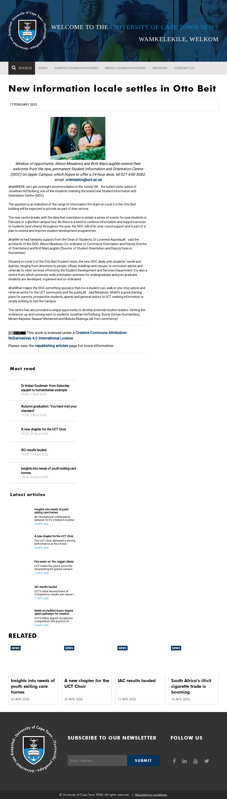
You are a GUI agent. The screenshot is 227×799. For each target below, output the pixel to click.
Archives (160, 68)
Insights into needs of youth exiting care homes (48, 471)
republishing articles (51, 345)
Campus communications (76, 68)
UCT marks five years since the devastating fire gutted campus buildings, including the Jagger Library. (53, 568)
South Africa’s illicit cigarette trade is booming (191, 686)
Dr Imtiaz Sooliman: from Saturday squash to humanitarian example (45, 388)
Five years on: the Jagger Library (54, 561)
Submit (143, 760)
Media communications (125, 68)
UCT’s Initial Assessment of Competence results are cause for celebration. (55, 593)
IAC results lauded (33, 450)
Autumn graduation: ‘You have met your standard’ (49, 409)
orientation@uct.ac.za (83, 179)
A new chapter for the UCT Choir (43, 429)
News (43, 68)
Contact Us (184, 68)
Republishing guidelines (151, 794)
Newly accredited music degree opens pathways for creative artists (53, 612)
